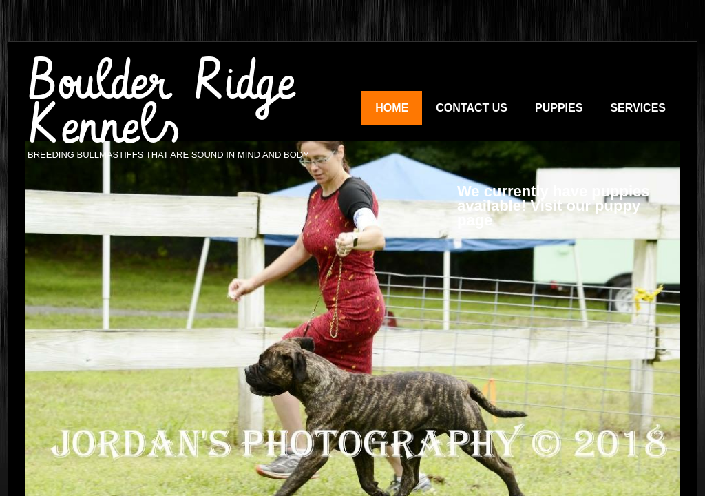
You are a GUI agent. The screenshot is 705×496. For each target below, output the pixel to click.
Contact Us (471, 108)
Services (638, 108)
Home (391, 108)
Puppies (558, 108)
